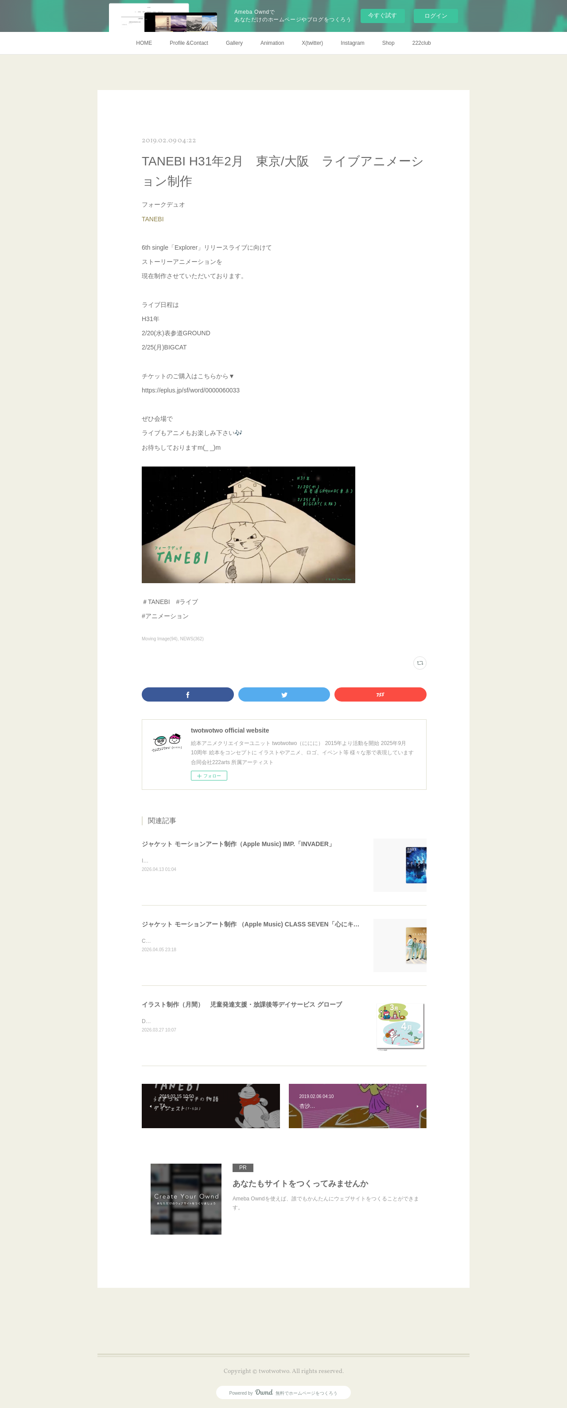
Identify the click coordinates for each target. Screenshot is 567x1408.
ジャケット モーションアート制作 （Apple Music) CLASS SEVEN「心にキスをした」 (263, 924)
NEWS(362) (191, 638)
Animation (272, 43)
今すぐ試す (382, 15)
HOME (144, 43)
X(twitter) (312, 43)
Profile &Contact (189, 43)
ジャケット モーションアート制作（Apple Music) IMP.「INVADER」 (238, 843)
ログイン (435, 15)
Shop (388, 43)
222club (421, 43)
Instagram (352, 43)
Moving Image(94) (160, 638)
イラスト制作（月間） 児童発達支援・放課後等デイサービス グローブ (242, 1004)
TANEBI (153, 219)
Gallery (234, 43)
